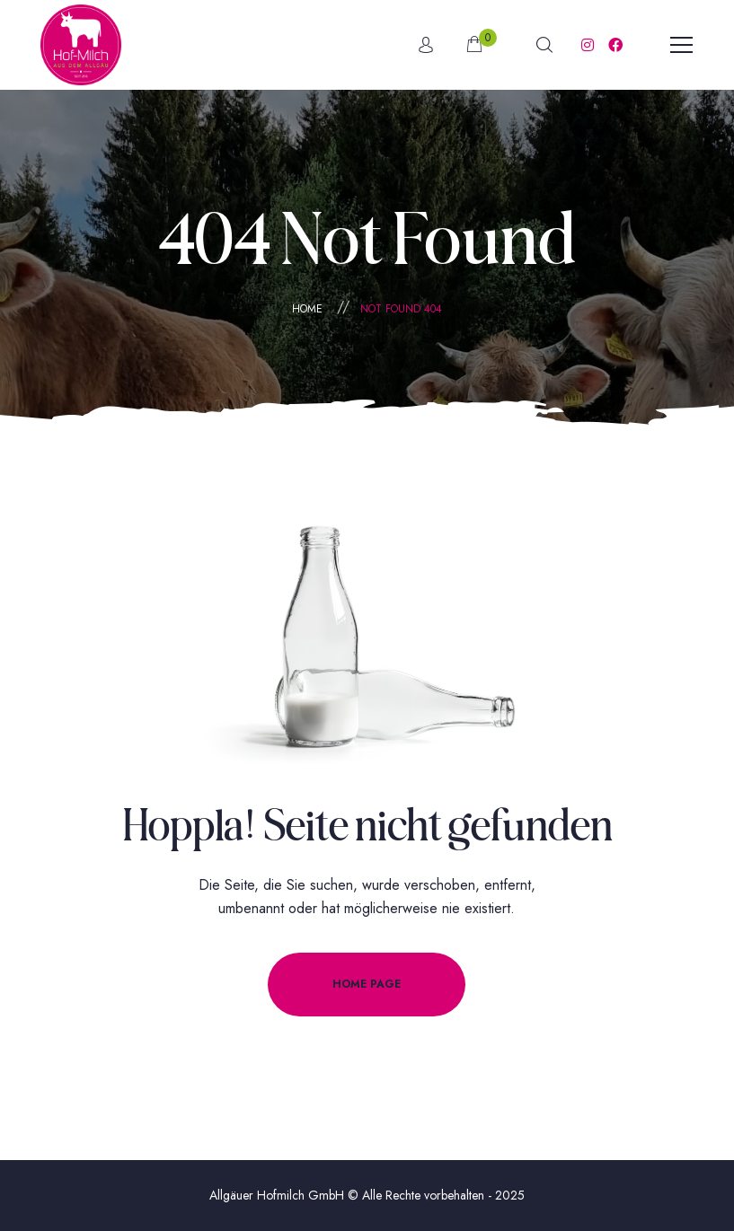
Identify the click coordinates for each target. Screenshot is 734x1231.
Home (307, 309)
